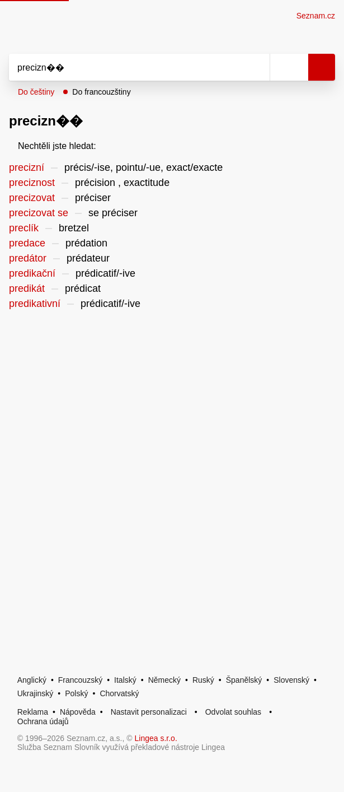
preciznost (32, 182)
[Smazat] (257, 67)
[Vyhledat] (127, 67)
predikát (27, 288)
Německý (164, 679)
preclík (24, 228)
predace (27, 243)
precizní (26, 167)
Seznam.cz (315, 15)
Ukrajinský (35, 693)
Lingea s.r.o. (156, 738)
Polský (76, 693)
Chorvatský (119, 693)
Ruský (203, 679)
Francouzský (80, 679)
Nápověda (78, 711)
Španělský (244, 679)
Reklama (32, 711)
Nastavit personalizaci (149, 711)
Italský (125, 679)
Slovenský (291, 679)
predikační (32, 273)
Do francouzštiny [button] (101, 91)
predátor (27, 258)
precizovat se (38, 212)
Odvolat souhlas (233, 711)
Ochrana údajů (43, 721)
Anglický (31, 679)
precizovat (32, 197)
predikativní (34, 303)
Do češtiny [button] (36, 91)
